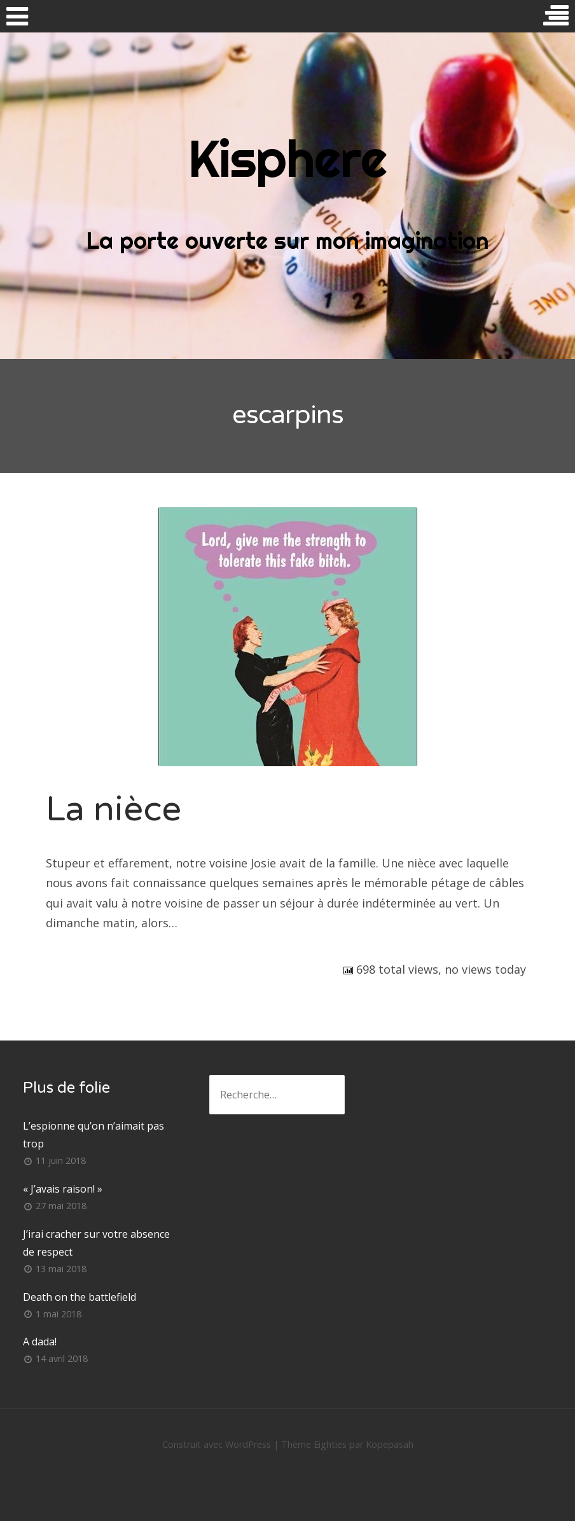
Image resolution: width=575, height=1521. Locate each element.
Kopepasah (389, 1444)
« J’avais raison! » (62, 1189)
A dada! (40, 1342)
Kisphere (287, 158)
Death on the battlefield (79, 1297)
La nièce (113, 809)
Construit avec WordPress (216, 1444)
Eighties (330, 1444)
